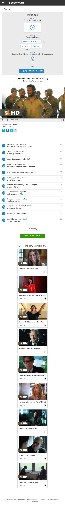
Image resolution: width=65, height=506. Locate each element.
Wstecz (7, 9)
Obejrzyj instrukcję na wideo (31, 71)
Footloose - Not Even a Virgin (29, 268)
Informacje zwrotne (53, 499)
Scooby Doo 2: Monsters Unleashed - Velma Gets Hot (33, 295)
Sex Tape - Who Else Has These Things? (32, 402)
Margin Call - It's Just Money (28, 482)
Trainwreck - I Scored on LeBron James (32, 322)
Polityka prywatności (32, 499)
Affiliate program (11, 499)
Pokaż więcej (32, 229)
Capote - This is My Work (27, 455)
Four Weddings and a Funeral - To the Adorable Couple (33, 375)
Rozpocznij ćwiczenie (32, 236)
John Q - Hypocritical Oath (28, 429)
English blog (21, 499)
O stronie (43, 499)
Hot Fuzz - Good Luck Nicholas (29, 348)
